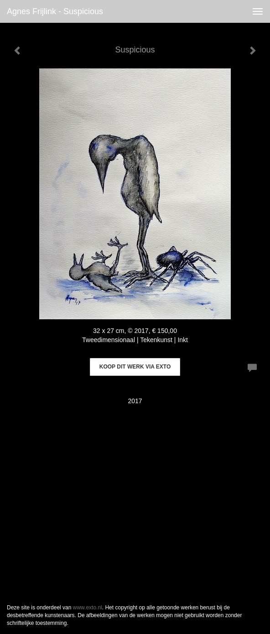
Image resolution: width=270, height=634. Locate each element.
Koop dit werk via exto (135, 367)
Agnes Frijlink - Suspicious (55, 11)
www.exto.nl (87, 607)
